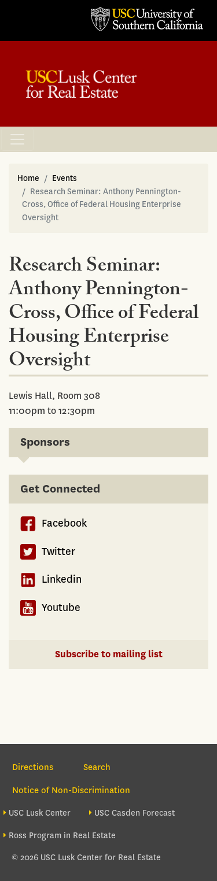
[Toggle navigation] (17, 139)
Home (28, 178)
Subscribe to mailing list (109, 654)
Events (64, 178)
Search (97, 767)
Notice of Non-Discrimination (71, 790)
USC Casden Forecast (134, 813)
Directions (32, 767)
